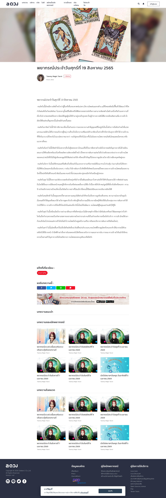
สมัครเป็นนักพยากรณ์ (51, 3)
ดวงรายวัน (42, 273)
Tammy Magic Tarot (54, 76)
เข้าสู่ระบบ (153, 4)
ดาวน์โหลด (68, 2)
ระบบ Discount (136, 473)
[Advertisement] (83, 89)
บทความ (25, 2)
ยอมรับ (110, 491)
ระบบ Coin (134, 471)
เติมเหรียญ (76, 3)
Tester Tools (135, 491)
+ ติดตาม (67, 76)
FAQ (132, 489)
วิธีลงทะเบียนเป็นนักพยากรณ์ (110, 471)
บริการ (32, 2)
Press (73, 473)
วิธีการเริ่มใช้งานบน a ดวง (109, 473)
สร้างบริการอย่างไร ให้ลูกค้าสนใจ (111, 476)
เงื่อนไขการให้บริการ (137, 476)
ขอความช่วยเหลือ (136, 484)
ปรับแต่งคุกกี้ (84, 492)
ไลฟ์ (43, 2)
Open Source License (138, 486)
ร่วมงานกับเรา (75, 476)
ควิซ (38, 2)
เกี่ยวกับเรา (75, 471)
